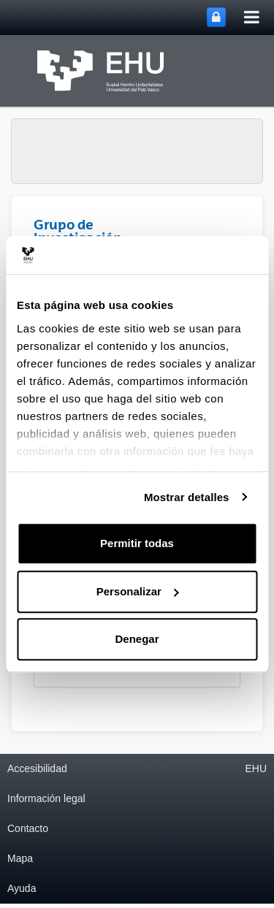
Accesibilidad (37, 768)
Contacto (27, 828)
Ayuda (21, 888)
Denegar (137, 639)
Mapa (20, 858)
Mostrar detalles (186, 497)
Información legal (46, 798)
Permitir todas (137, 543)
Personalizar (137, 591)
